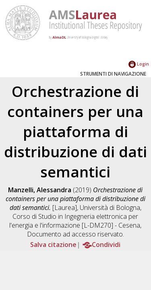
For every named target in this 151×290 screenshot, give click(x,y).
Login (138, 64)
